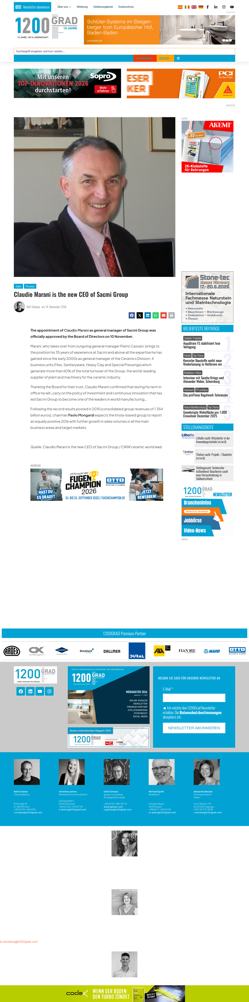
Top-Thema (198, 355)
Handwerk (189, 390)
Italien (18, 286)
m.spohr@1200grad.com (162, 798)
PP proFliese (202, 390)
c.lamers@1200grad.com (72, 795)
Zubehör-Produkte (192, 338)
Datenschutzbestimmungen (201, 698)
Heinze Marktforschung (195, 407)
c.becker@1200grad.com (208, 798)
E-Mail (168, 675)
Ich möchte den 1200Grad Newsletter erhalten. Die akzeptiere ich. (192, 698)
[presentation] (22, 587)
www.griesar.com (113, 793)
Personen (30, 286)
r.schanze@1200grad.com (28, 798)
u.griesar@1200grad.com (117, 795)
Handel (187, 355)
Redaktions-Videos (192, 373)
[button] (132, 315)
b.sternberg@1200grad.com (19, 928)
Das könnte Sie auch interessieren (54, 552)
